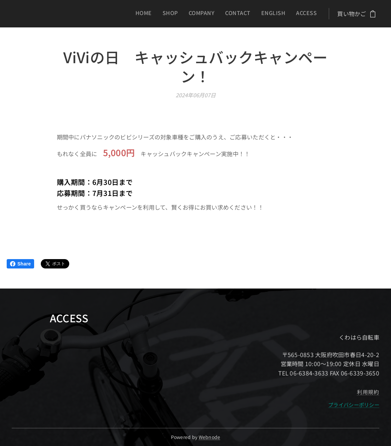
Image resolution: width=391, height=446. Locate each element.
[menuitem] (262, 13)
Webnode (209, 437)
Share (20, 263)
